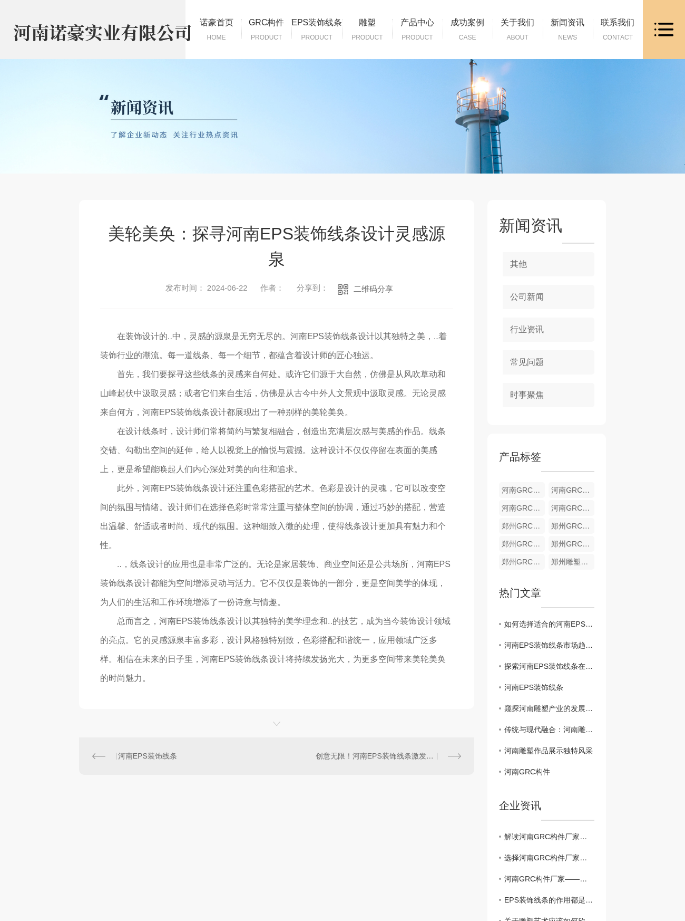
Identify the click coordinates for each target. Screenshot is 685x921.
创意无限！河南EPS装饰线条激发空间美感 (386, 756)
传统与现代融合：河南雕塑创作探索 (549, 729)
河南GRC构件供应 (572, 508)
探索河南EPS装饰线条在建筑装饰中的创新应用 (549, 666)
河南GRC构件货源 (523, 490)
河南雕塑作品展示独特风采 (548, 750)
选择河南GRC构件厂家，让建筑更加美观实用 (549, 857)
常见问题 (527, 362)
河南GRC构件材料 (523, 508)
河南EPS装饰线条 (147, 756)
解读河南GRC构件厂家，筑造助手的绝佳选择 (549, 836)
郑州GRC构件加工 (572, 526)
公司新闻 (527, 296)
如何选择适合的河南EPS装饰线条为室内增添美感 (549, 624)
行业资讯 (527, 329)
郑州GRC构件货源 (523, 526)
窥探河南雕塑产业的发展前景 (549, 708)
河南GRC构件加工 (572, 490)
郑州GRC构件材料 (523, 544)
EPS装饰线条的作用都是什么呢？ (549, 900)
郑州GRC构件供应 (572, 544)
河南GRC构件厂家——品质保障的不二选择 (549, 879)
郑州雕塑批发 (572, 562)
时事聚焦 (527, 394)
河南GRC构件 (527, 772)
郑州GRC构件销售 (523, 562)
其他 (518, 264)
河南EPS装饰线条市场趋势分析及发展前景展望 (549, 645)
